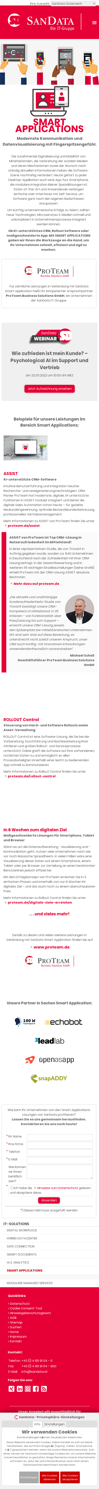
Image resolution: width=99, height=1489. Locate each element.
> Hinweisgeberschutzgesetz (29, 1313)
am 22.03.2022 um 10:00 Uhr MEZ (49, 375)
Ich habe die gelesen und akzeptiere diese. (50, 1190)
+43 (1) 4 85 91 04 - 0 (37, 1360)
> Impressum (17, 1336)
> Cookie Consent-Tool (25, 1308)
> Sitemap (15, 1322)
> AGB (12, 1317)
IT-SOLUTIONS (16, 1224)
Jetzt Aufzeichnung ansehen (50, 388)
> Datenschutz (19, 1303)
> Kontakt (15, 1341)
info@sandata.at (35, 1371)
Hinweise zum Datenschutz (55, 1188)
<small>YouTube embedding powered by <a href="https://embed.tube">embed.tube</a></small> (26, 698)
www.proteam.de (49, 947)
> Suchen (15, 1327)
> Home (13, 1332)
